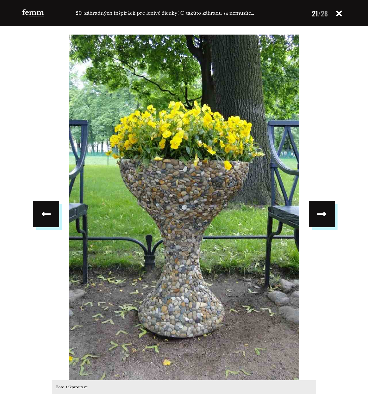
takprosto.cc (76, 387)
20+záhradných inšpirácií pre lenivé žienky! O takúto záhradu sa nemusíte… (165, 13)
